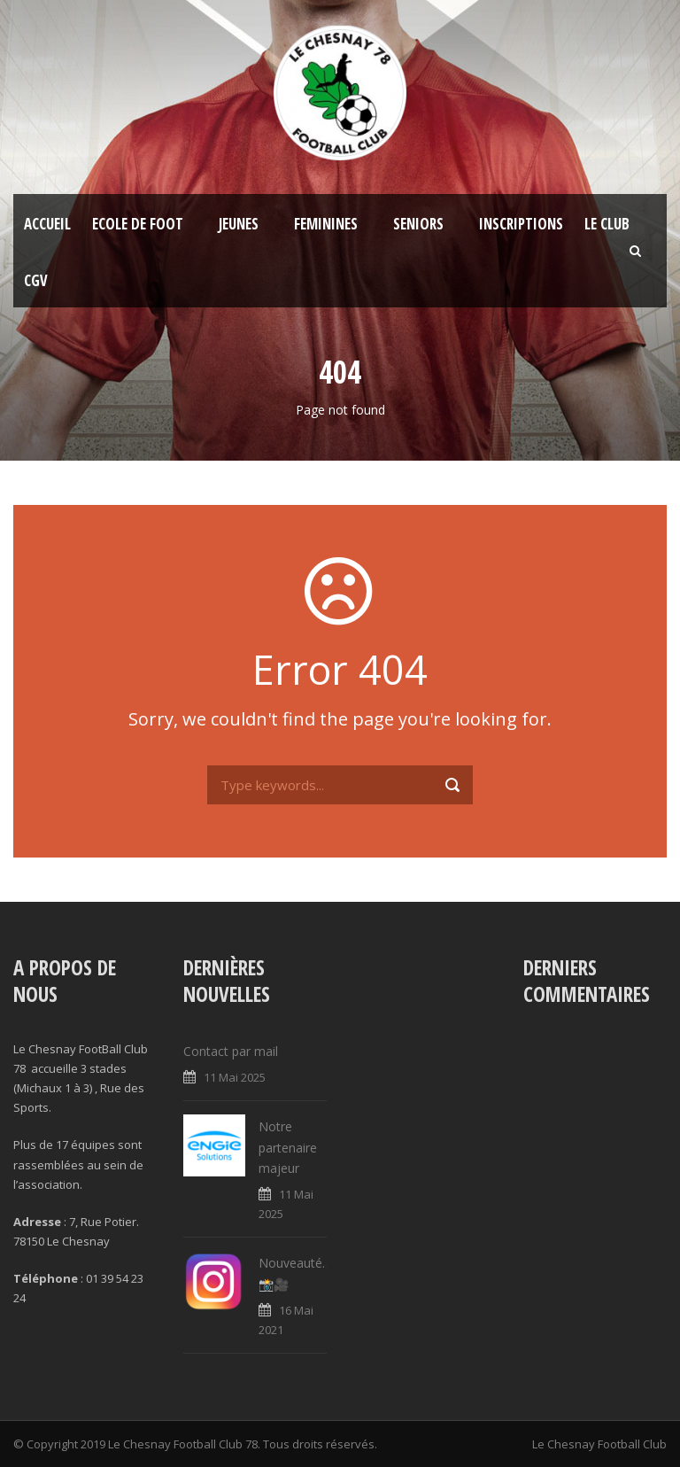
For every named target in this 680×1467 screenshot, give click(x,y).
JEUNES (239, 223)
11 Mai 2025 (235, 1077)
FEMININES (326, 223)
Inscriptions (521, 223)
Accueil (47, 223)
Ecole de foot (137, 223)
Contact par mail (230, 1051)
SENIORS (418, 223)
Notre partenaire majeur (288, 1147)
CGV (36, 280)
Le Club (607, 223)
